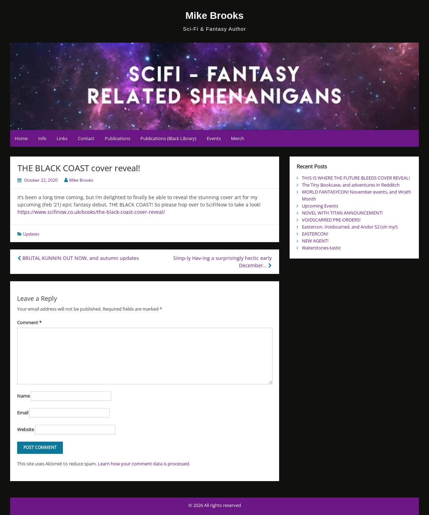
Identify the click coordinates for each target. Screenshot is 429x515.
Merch (237, 138)
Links (62, 138)
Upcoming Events (320, 206)
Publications (117, 138)
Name (23, 396)
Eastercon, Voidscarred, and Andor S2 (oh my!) (350, 227)
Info (42, 138)
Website (25, 429)
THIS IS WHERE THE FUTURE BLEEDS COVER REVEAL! (356, 178)
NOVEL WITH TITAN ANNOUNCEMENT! (342, 213)
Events (214, 138)
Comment (29, 322)
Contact (86, 138)
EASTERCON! (315, 234)
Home (21, 138)
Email (22, 412)
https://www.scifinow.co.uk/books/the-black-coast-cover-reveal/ (91, 212)
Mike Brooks (215, 15)
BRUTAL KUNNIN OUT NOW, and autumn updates (78, 258)
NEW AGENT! (315, 241)
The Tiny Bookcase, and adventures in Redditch (351, 185)
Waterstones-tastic (321, 248)
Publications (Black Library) (168, 138)
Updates (31, 234)
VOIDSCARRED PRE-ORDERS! (331, 220)
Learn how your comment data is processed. (144, 463)
